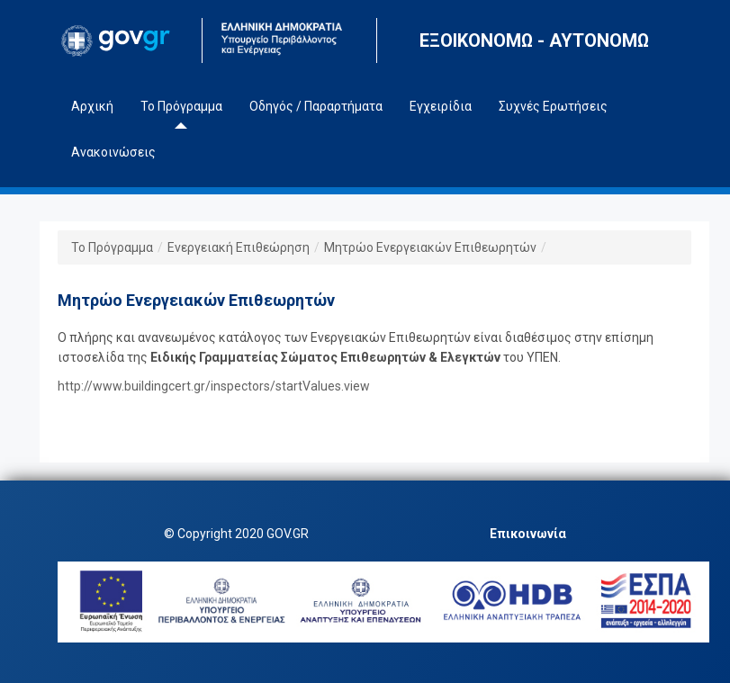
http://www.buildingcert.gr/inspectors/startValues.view (214, 386)
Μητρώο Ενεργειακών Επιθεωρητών (430, 247)
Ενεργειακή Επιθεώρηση (238, 247)
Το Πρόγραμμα (112, 247)
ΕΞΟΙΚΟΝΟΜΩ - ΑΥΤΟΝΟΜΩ (534, 40)
